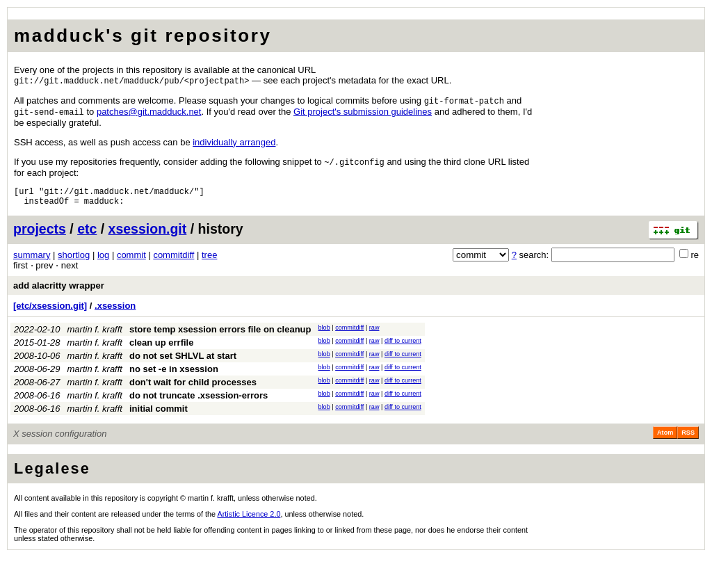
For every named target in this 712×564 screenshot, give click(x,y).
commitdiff (173, 262)
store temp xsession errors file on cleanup (220, 336)
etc (87, 235)
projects (39, 235)
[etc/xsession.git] (50, 312)
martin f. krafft (94, 336)
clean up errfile (161, 349)
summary (31, 262)
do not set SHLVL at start (182, 362)
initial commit (158, 415)
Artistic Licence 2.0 (249, 521)
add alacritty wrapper (58, 292)
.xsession (115, 312)
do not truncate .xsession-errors (198, 402)
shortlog (74, 262)
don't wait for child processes (193, 389)
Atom (665, 439)
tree (209, 262)
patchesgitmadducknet (149, 113)
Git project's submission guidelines (362, 113)
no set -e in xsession (173, 376)
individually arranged (234, 144)
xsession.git (147, 235)
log (103, 262)
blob (324, 334)
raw (374, 334)
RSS (688, 439)
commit (131, 262)
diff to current (403, 347)
